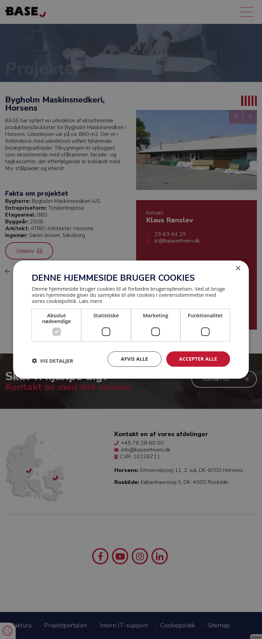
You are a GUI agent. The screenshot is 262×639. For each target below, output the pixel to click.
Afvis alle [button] (134, 359)
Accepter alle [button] (198, 359)
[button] (52, 361)
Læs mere (90, 300)
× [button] (238, 268)
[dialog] (131, 319)
